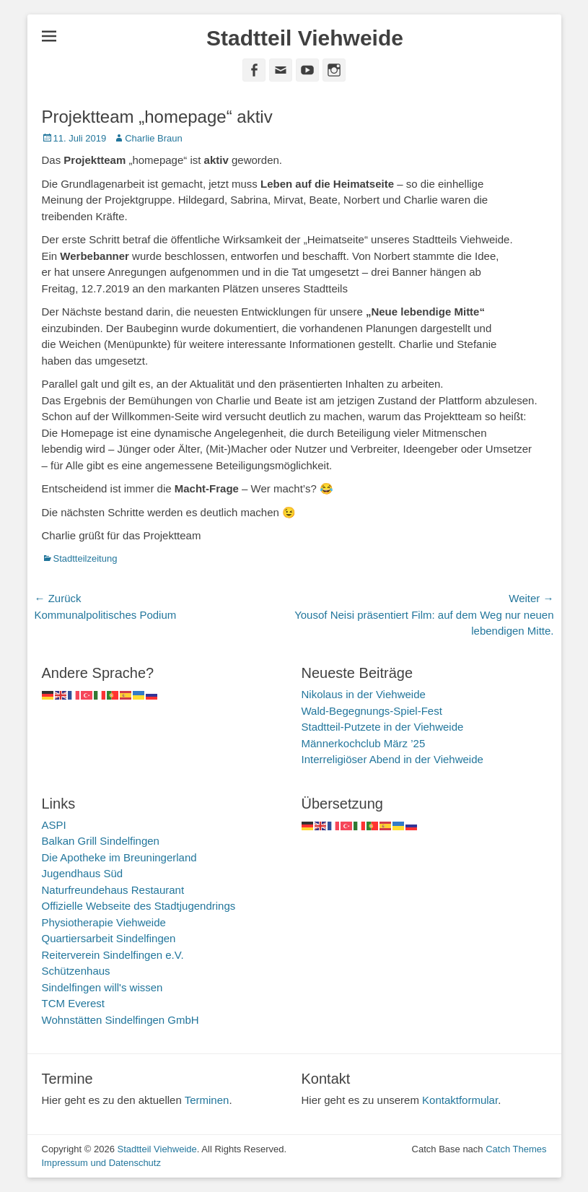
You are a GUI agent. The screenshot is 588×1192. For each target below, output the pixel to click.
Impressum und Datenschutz (101, 1162)
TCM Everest (73, 1003)
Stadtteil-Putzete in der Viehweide (383, 727)
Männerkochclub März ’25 (364, 743)
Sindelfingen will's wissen (102, 987)
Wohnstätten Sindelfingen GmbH (120, 1020)
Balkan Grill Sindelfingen (100, 841)
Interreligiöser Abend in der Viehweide (392, 759)
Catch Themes (516, 1149)
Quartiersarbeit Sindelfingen (109, 938)
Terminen (207, 1100)
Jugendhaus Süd (82, 873)
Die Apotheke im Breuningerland (119, 857)
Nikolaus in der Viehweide (364, 694)
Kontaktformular (460, 1100)
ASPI (54, 825)
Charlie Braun (154, 138)
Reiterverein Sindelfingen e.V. (113, 955)
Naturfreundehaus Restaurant (113, 890)
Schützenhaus (76, 971)
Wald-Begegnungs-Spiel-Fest (372, 711)
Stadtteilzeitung (85, 558)
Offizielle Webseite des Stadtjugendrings (139, 906)
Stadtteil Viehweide (304, 38)
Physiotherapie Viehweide (104, 922)
